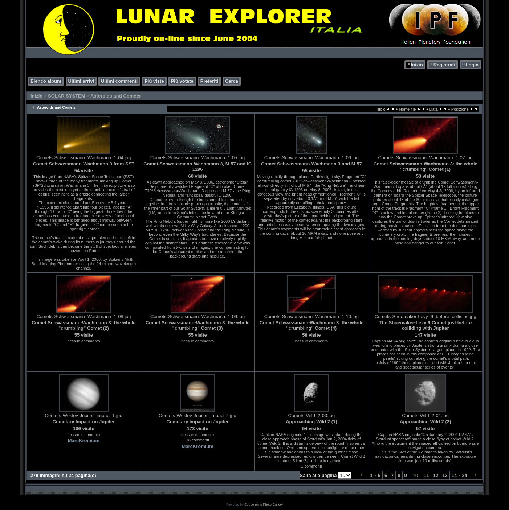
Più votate (182, 81)
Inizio (417, 64)
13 (444, 475)
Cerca (231, 81)
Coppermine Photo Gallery (263, 504)
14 (454, 475)
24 (464, 475)
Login (472, 64)
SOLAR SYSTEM (66, 96)
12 (435, 475)
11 (426, 475)
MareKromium (83, 440)
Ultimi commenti (119, 81)
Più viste (154, 81)
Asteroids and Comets (115, 96)
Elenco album (45, 81)
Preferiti (209, 81)
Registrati (444, 64)
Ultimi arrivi (81, 81)
